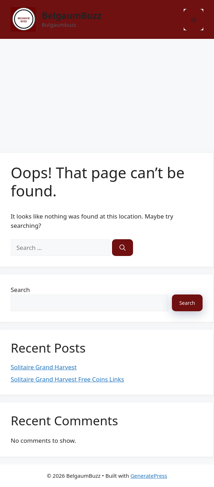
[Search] (122, 247)
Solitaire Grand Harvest (44, 367)
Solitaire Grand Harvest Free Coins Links (67, 379)
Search (20, 290)
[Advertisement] (107, 92)
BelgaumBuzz (72, 15)
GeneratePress (149, 475)
